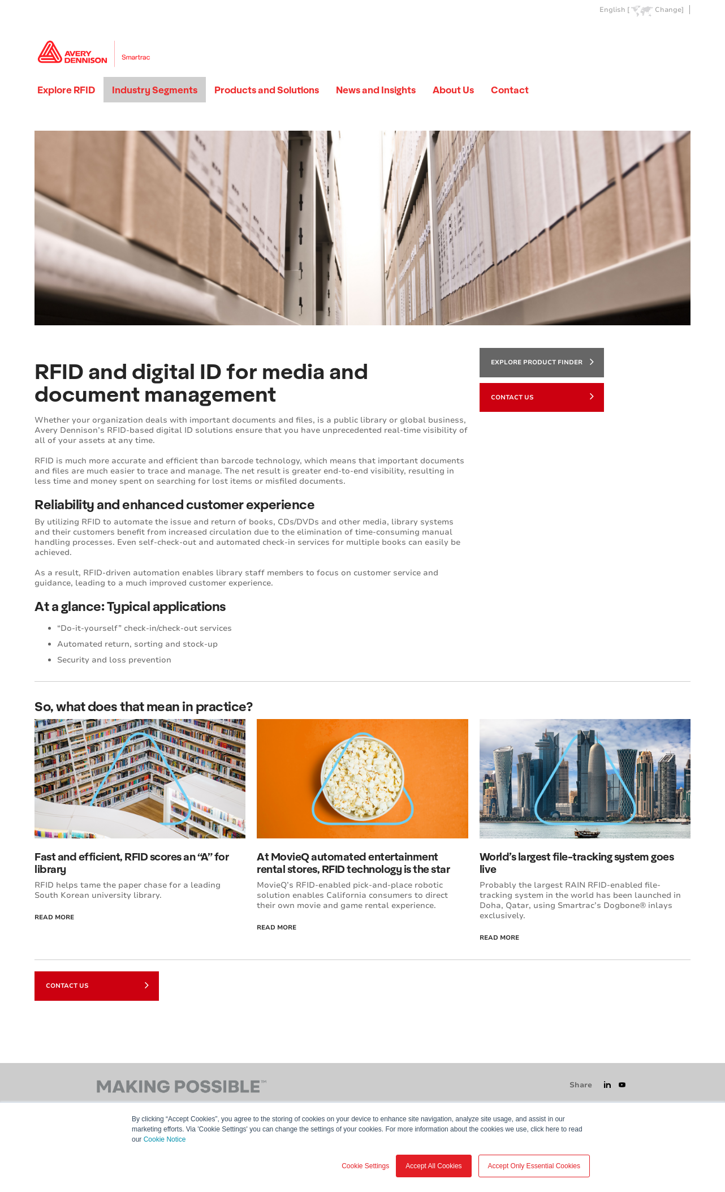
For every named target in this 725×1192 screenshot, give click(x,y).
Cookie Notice (165, 1139)
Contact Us (542, 396)
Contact (510, 90)
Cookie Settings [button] (365, 1166)
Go (681, 36)
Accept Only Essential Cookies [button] (534, 1166)
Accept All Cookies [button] (433, 1166)
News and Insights (376, 90)
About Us (453, 90)
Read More (54, 917)
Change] (669, 10)
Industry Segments (154, 90)
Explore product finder (542, 361)
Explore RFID (66, 90)
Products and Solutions (266, 90)
